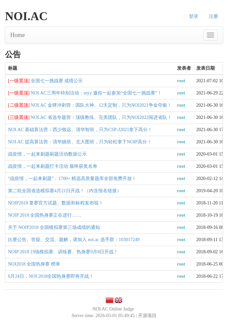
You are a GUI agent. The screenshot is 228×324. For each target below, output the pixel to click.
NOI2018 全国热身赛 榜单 (34, 264)
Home (17, 35)
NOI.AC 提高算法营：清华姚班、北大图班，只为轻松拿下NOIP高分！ (80, 141)
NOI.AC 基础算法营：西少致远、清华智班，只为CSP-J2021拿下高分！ (80, 129)
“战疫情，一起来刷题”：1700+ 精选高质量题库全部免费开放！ (72, 178)
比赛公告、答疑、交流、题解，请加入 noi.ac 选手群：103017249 (74, 239)
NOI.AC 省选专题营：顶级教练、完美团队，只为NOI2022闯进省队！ (101, 117)
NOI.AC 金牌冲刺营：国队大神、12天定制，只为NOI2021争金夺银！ (101, 105)
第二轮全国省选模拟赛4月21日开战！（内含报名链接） (64, 190)
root (181, 80)
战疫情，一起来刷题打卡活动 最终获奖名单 (52, 166)
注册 (213, 16)
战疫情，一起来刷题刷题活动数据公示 (47, 154)
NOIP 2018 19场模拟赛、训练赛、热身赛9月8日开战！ (63, 251)
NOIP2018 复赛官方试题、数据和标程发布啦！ (55, 202)
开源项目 (147, 315)
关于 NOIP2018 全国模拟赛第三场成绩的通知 (54, 227)
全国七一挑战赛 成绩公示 (57, 80)
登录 (193, 16)
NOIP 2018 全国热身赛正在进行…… (44, 215)
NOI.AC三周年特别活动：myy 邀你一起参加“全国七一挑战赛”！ (96, 92)
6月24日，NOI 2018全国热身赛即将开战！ (51, 276)
